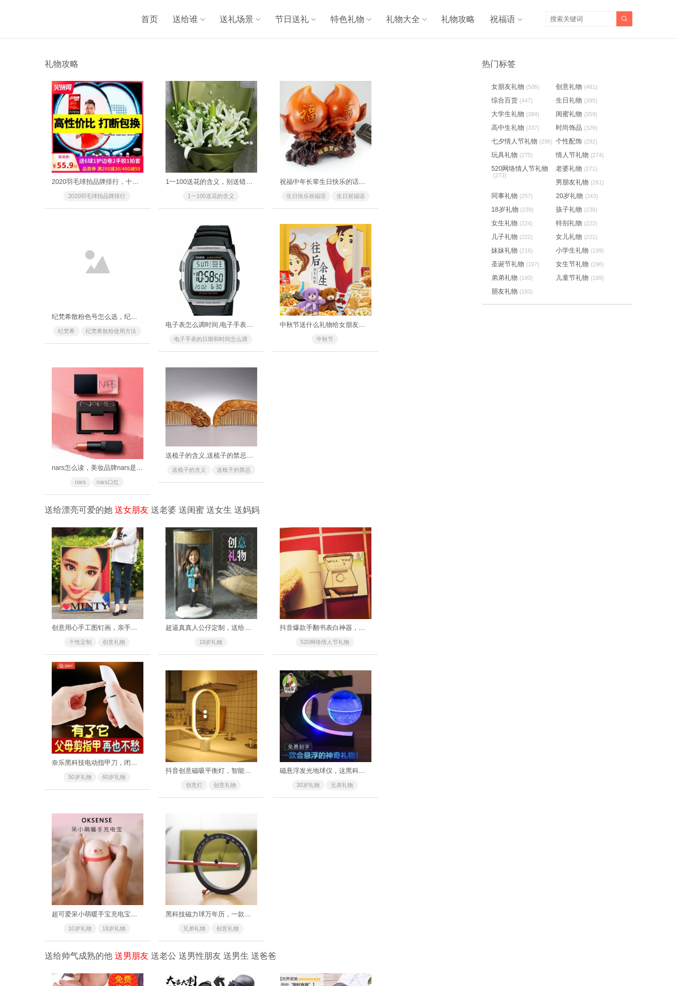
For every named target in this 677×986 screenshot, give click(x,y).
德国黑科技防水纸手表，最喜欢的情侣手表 (114, 757)
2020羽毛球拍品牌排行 (94, 189)
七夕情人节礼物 (521, 140)
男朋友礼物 (581, 181)
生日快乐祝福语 (309, 189)
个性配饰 (293, 771)
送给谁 (188, 19)
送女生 (219, 354)
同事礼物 (326, 771)
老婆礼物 (577, 168)
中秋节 (201, 327)
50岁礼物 (400, 480)
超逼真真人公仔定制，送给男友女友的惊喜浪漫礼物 (235, 465)
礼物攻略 (459, 19)
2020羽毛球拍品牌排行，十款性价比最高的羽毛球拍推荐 (135, 174)
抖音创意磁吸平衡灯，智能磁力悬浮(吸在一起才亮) (126, 603)
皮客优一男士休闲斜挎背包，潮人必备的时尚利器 (340, 757)
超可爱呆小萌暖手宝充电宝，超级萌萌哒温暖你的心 (343, 603)
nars (292, 327)
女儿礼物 (577, 236)
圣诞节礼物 (515, 263)
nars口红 (320, 327)
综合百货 (512, 99)
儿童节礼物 (581, 277)
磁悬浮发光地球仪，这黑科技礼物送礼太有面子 (228, 603)
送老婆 (163, 354)
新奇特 (110, 771)
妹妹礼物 (512, 249)
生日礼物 (577, 99)
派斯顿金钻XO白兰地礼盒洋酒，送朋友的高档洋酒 (449, 757)
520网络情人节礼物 (309, 480)
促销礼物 (400, 909)
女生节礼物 (581, 263)
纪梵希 (417, 189)
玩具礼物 (512, 154)
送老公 (163, 646)
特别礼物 (577, 222)
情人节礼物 (581, 154)
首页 (152, 19)
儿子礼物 (512, 236)
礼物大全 (404, 19)
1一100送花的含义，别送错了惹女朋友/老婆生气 (230, 174)
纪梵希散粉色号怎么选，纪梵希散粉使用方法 (441, 174)
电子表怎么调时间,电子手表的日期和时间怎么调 (122, 312)
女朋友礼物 (515, 86)
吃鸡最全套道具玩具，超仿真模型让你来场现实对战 (235, 757)
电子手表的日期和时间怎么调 (93, 327)
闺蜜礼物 (577, 113)
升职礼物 (434, 771)
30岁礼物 (184, 618)
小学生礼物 (581, 249)
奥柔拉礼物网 (316, 958)
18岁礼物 (201, 480)
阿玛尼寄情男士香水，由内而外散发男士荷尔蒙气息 (343, 895)
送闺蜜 (191, 354)
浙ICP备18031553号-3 (370, 958)
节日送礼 (294, 19)
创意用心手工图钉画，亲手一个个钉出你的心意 (121, 465)
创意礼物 (110, 480)
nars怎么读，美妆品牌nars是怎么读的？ (326, 312)
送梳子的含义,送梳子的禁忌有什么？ (428, 300)
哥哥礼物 (218, 909)
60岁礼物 (434, 480)
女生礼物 (512, 222)
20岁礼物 (184, 771)
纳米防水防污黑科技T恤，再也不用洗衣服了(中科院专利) (458, 895)
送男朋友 (132, 646)
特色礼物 (349, 19)
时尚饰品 (577, 127)
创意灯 (77, 618)
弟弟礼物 (512, 277)
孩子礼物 (577, 209)
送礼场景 (239, 19)
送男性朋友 (200, 646)
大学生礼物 (515, 113)
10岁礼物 (292, 618)
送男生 (236, 646)
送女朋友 (132, 354)
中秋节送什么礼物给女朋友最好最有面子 (218, 312)
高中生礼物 (515, 127)
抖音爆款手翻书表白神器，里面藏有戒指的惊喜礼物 (343, 465)
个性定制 (77, 480)
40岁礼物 (326, 909)
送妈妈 (247, 354)
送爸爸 (263, 646)
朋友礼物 (512, 290)
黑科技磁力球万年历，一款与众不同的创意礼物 (444, 603)
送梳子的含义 (417, 315)
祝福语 (502, 19)
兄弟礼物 (218, 618)
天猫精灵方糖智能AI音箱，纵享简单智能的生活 (228, 895)
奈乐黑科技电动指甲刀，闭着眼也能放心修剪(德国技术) (456, 465)
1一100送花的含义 (201, 189)
